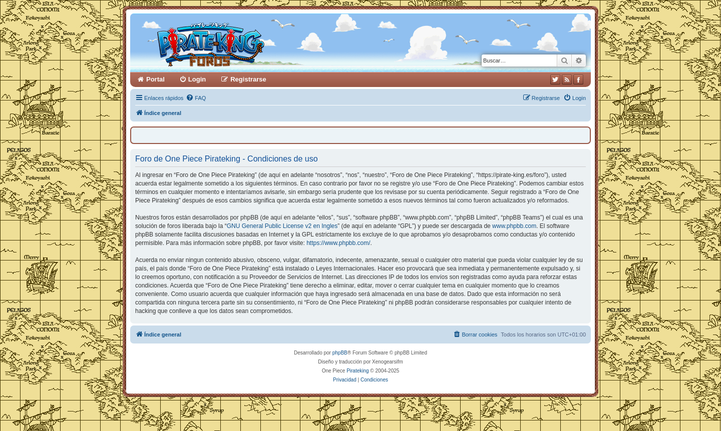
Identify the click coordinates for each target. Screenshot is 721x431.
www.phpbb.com (514, 226)
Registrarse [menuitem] (248, 79)
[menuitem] (196, 98)
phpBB (339, 353)
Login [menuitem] (197, 79)
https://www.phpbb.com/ (338, 243)
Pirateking (357, 371)
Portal (155, 79)
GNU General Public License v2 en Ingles (282, 226)
